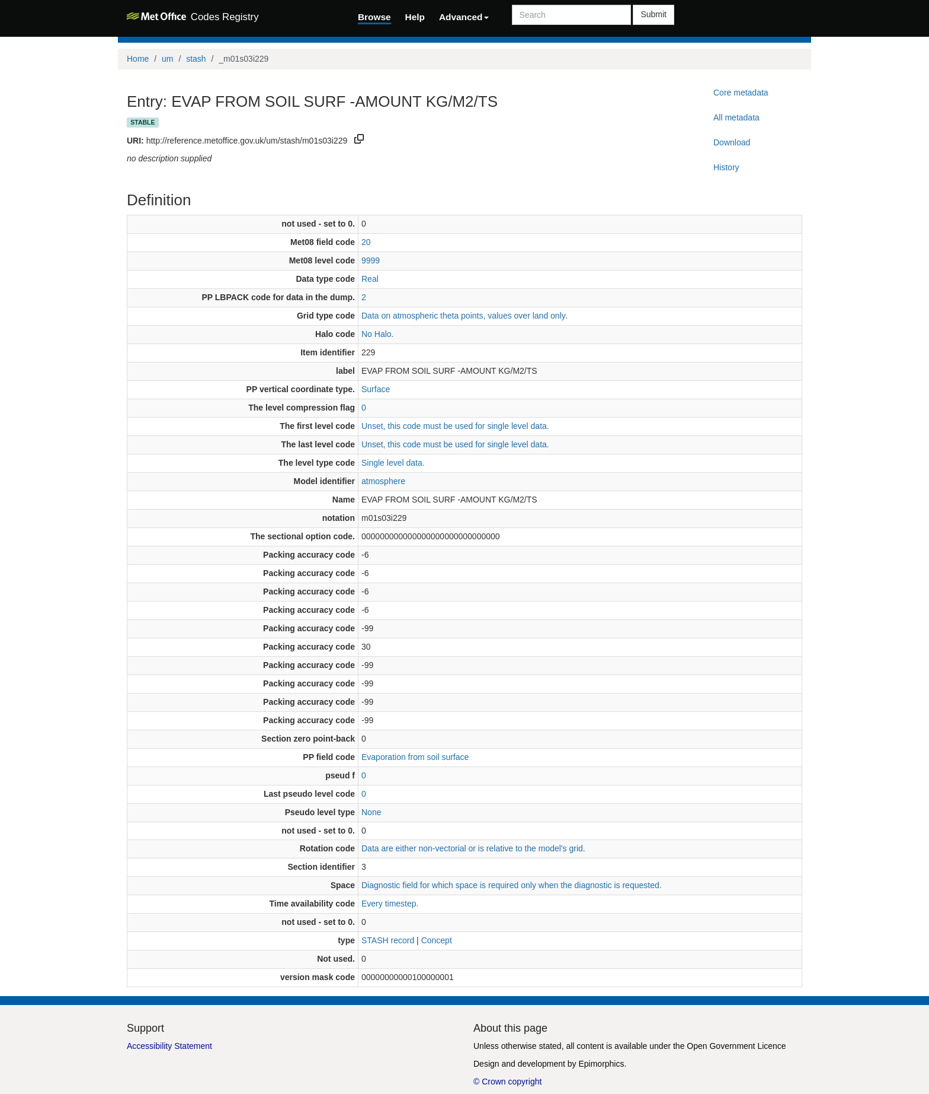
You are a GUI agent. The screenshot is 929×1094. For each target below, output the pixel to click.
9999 (370, 260)
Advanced (464, 17)
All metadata (736, 117)
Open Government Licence (736, 1046)
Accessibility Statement (169, 1046)
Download (731, 142)
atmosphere (383, 481)
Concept (436, 940)
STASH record (387, 940)
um (167, 58)
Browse (374, 17)
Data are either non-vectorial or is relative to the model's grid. (473, 848)
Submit (653, 14)
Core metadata (740, 92)
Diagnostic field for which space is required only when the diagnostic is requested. (511, 885)
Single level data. (393, 463)
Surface (375, 389)
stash (196, 58)
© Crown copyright (507, 1081)
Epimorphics (601, 1063)
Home (138, 58)
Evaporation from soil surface (415, 757)
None (371, 812)
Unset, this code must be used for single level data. (455, 426)
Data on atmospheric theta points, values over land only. (464, 315)
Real (370, 279)
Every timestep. (389, 903)
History (726, 167)
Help (415, 17)
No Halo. (377, 334)
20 (366, 242)
